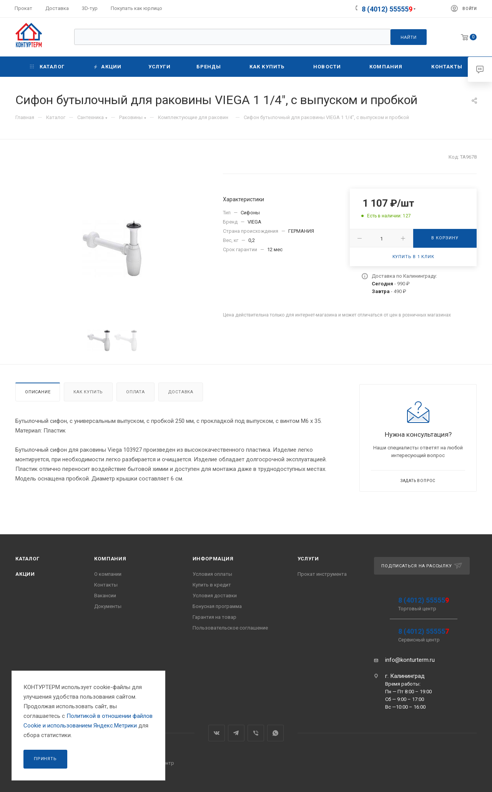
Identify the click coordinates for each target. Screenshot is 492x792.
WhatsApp (275, 733)
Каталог (27, 559)
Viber (256, 733)
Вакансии (105, 595)
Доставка (180, 391)
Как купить (88, 391)
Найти (409, 37)
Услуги (308, 559)
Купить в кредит (212, 585)
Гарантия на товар (214, 617)
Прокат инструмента (322, 574)
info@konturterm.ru (410, 659)
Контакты (106, 585)
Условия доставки (215, 595)
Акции (25, 574)
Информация (213, 559)
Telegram (236, 733)
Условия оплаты (212, 574)
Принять (45, 758)
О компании (107, 574)
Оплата (135, 391)
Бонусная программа (217, 606)
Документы (107, 606)
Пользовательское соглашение (230, 628)
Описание (37, 391)
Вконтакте (216, 733)
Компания (110, 559)
